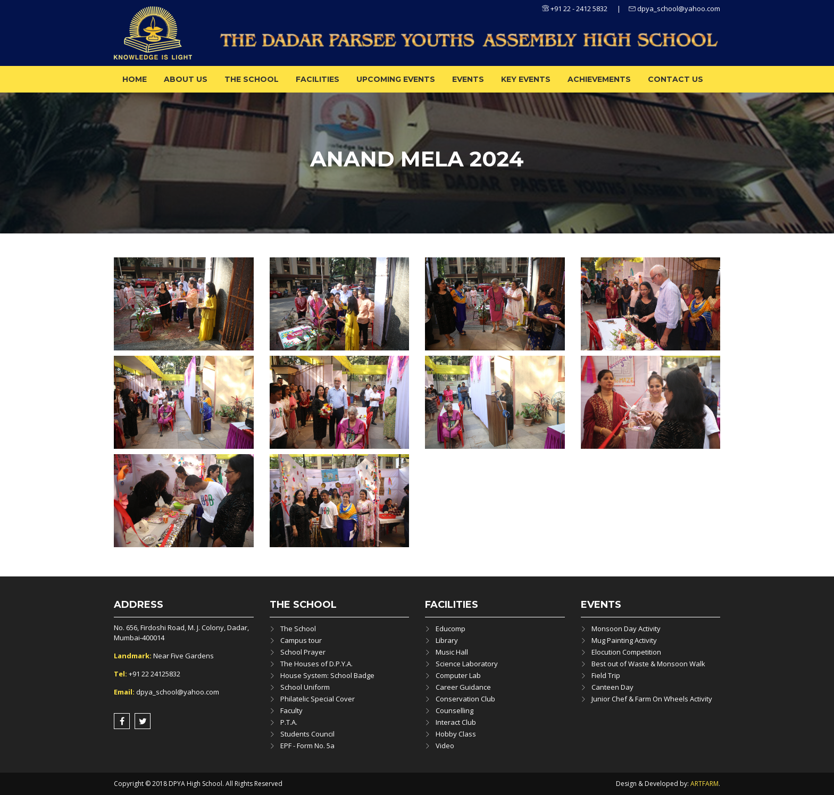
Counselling (454, 710)
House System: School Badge (327, 675)
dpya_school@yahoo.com (674, 8)
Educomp (450, 628)
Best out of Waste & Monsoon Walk (648, 663)
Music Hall (452, 652)
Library (447, 640)
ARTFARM (704, 783)
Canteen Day (612, 687)
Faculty (291, 710)
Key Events (526, 79)
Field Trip (605, 675)
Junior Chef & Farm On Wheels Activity (651, 699)
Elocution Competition (626, 652)
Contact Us (675, 79)
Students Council (307, 734)
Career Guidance (463, 687)
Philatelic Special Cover (317, 699)
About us (185, 79)
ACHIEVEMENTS (599, 79)
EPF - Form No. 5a (307, 745)
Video (445, 745)
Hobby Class (456, 734)
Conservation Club (465, 699)
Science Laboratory (467, 663)
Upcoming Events (395, 79)
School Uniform (305, 687)
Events (468, 79)
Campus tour (301, 640)
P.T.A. (288, 722)
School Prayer (303, 652)
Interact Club (456, 722)
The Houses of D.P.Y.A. (316, 663)
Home (134, 79)
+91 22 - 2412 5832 (574, 8)
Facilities (317, 79)
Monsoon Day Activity (626, 628)
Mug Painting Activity (624, 640)
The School (251, 79)
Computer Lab (458, 675)
